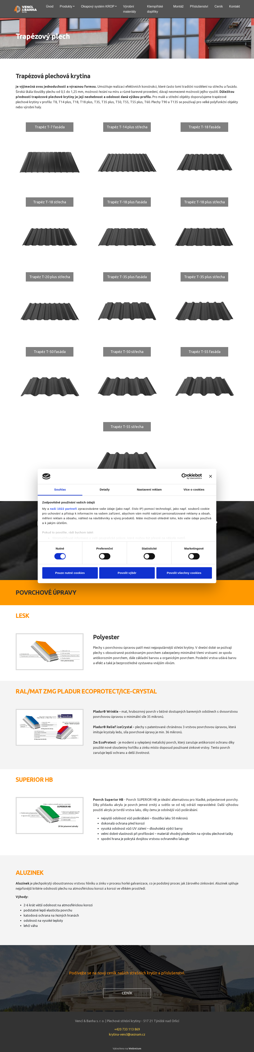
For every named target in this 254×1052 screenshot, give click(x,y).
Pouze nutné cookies (70, 573)
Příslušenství (199, 6)
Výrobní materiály (129, 9)
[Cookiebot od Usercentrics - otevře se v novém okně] (184, 476)
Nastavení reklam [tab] (149, 489)
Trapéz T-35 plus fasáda (127, 277)
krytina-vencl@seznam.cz (127, 1034)
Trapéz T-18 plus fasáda (127, 202)
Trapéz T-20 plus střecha (49, 277)
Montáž (178, 6)
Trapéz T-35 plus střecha (204, 277)
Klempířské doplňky (155, 9)
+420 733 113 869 (127, 1029)
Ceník (219, 6)
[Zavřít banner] (210, 476)
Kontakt (234, 6)
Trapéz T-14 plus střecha (127, 127)
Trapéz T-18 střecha (49, 202)
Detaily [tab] (105, 489)
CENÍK (127, 993)
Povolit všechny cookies (184, 573)
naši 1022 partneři (63, 508)
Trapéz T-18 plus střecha (204, 202)
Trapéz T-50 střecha (127, 352)
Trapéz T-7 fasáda (50, 127)
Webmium (135, 1048)
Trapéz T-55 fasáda (204, 352)
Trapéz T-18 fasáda (204, 127)
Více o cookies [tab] (194, 489)
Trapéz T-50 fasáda (50, 352)
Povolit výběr (127, 573)
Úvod (49, 6)
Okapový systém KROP (97, 6)
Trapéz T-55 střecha (127, 427)
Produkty (66, 6)
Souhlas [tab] (60, 489)
